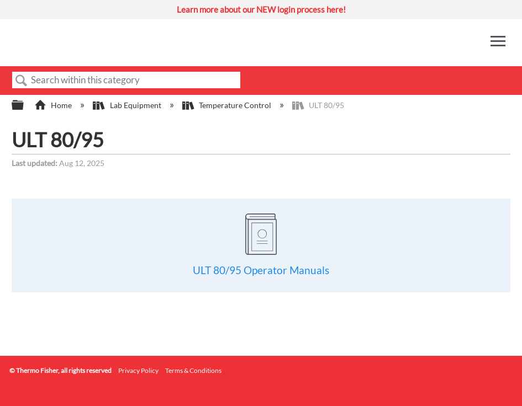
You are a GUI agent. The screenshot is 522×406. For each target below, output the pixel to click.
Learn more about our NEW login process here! (261, 9)
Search (21, 80)
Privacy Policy (138, 370)
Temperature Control (227, 105)
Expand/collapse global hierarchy (25, 105)
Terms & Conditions (193, 370)
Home (53, 105)
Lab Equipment (127, 105)
